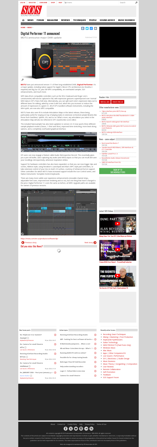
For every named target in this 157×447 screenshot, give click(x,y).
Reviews (65, 20)
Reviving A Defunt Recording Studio (34, 354)
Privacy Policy (89, 424)
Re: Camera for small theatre (31, 344)
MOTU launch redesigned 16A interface (115, 122)
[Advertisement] (117, 192)
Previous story (30, 242)
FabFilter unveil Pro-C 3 (110, 154)
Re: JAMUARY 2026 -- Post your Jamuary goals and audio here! (37, 372)
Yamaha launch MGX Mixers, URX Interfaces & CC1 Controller (117, 148)
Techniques (79, 20)
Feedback (107, 375)
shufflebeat (24, 366)
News (30, 20)
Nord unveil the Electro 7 (110, 143)
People (93, 20)
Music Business (126, 20)
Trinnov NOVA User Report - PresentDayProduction (115, 262)
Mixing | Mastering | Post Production (118, 337)
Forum (40, 20)
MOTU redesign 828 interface (112, 132)
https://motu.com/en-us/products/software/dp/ (39, 238)
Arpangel (23, 338)
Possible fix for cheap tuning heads (73, 357)
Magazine (52, 20)
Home (23, 20)
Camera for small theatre (70, 376)
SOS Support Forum (111, 377)
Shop (53, 2)
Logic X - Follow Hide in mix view (72, 371)
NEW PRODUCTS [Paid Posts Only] (117, 345)
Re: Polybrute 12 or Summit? (31, 335)
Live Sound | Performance (27, 350)
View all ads (104, 102)
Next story (89, 242)
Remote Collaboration (112, 369)
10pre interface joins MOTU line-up (114, 111)
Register (32, 2)
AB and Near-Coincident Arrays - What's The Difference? (77, 348)
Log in (22, 2)
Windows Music (109, 348)
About (53, 424)
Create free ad (117, 102)
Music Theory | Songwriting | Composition (120, 364)
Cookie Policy (72, 424)
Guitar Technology (110, 342)
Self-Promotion (109, 372)
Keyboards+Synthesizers (27, 340)
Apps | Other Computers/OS (114, 353)
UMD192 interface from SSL (111, 162)
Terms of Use (101, 424)
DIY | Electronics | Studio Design (116, 358)
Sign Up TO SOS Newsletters (118, 171)
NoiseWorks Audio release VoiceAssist (115, 158)
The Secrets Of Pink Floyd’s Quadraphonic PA (113, 288)
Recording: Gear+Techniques (28, 359)
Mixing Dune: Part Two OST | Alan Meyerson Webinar (115, 236)
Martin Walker (25, 376)
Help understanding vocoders (71, 366)
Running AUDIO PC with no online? (73, 353)
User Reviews (108, 366)
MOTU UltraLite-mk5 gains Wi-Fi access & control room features (119, 127)
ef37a (22, 347)
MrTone (22, 357)
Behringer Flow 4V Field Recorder (73, 362)
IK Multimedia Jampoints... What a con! (75, 344)
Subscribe (43, 2)
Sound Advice (107, 20)
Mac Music (107, 350)
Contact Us (61, 424)
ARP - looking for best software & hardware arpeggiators (77, 339)
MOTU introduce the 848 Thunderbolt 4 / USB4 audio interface (118, 116)
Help (60, 2)
